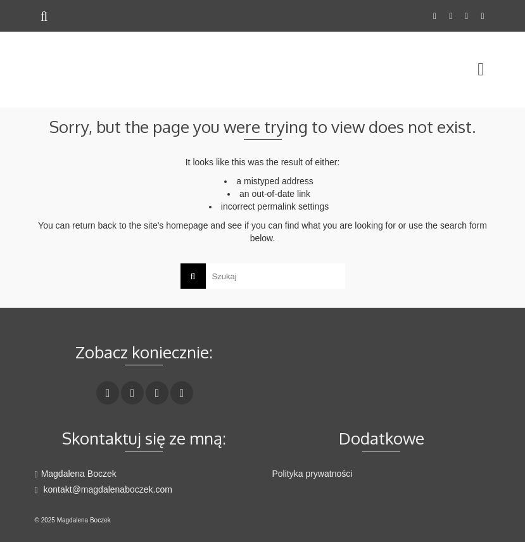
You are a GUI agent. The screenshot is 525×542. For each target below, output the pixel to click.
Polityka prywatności (312, 474)
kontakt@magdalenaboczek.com (103, 489)
